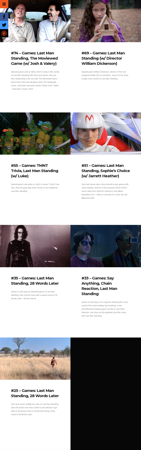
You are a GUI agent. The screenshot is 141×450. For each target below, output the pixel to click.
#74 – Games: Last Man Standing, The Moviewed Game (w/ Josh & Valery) (34, 58)
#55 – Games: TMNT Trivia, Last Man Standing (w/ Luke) (34, 170)
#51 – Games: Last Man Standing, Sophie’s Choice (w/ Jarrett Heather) (106, 170)
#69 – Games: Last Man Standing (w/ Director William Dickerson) (103, 58)
